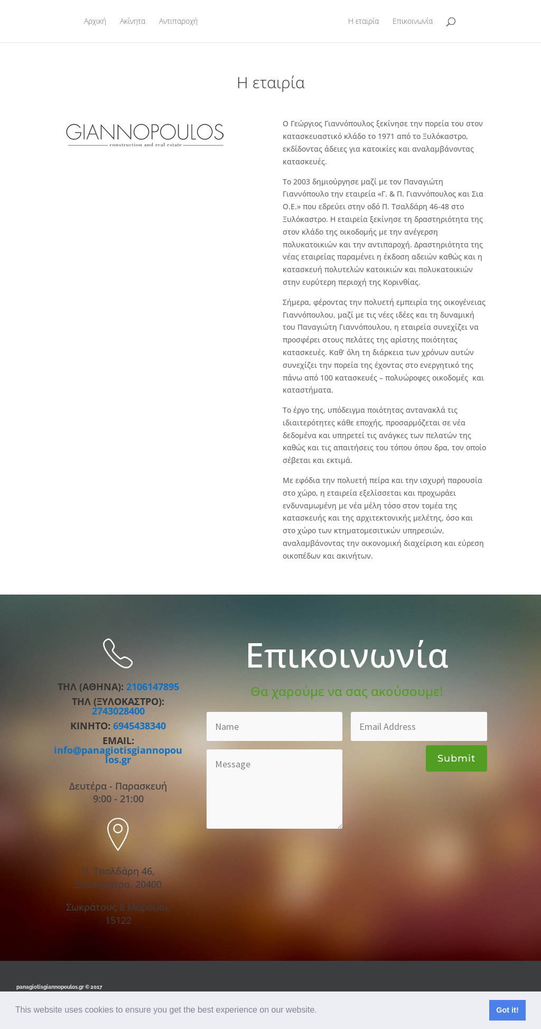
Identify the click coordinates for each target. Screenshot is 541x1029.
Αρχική (90, 21)
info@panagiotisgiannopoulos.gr (118, 755)
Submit (456, 758)
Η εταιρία (368, 21)
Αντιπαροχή (173, 21)
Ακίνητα (127, 21)
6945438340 (139, 725)
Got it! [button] (507, 1010)
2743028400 (118, 710)
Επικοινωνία (418, 21)
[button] (320, 1011)
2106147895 (152, 686)
